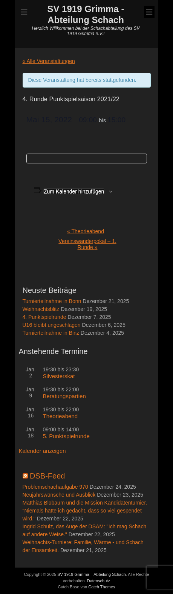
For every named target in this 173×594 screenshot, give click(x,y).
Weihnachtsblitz (41, 309)
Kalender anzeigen (42, 451)
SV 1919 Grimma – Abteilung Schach (91, 574)
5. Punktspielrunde (66, 436)
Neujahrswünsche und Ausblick (59, 495)
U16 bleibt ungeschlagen (52, 325)
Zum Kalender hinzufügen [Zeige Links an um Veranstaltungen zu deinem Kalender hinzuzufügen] (74, 191)
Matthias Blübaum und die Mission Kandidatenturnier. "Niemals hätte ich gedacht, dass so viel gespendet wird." (85, 511)
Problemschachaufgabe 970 (55, 487)
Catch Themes (101, 587)
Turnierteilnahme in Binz (51, 333)
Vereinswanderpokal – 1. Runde (87, 244)
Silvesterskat (59, 376)
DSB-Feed (47, 476)
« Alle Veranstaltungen (49, 61)
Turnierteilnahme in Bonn (52, 301)
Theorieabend (85, 231)
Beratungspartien (64, 396)
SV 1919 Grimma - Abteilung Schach (85, 14)
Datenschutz (98, 581)
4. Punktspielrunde (44, 317)
